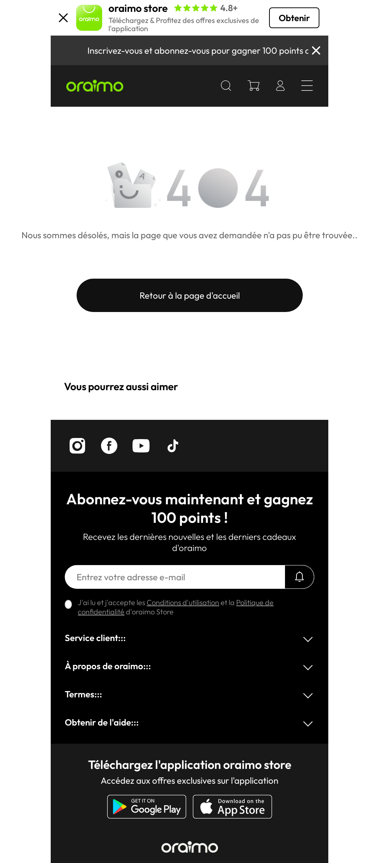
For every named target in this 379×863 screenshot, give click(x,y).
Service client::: (95, 637)
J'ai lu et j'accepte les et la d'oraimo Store (176, 607)
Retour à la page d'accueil (190, 295)
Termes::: (83, 694)
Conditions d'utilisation (183, 602)
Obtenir (294, 17)
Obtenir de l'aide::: (102, 722)
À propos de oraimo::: (108, 665)
